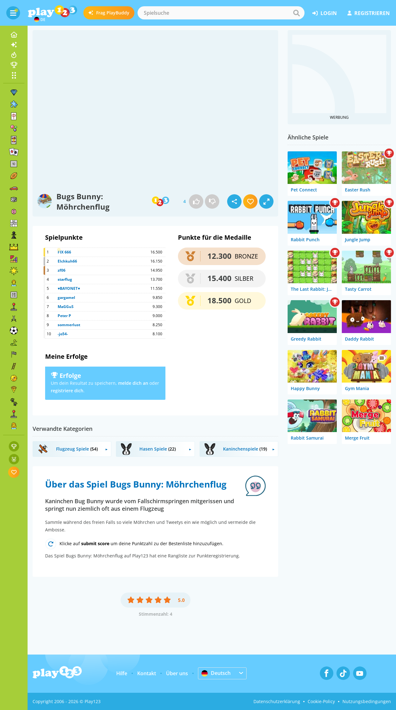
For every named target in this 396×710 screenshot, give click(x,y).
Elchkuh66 (67, 261)
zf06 (61, 270)
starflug (65, 279)
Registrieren (368, 13)
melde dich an (133, 383)
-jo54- (63, 334)
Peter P (64, 315)
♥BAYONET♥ (69, 288)
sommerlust (69, 324)
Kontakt (146, 673)
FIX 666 (64, 252)
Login (324, 13)
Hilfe (121, 673)
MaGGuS (66, 306)
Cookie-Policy (321, 701)
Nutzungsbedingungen (366, 701)
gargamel (66, 297)
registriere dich (67, 391)
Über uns (177, 673)
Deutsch (216, 673)
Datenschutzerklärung (276, 701)
